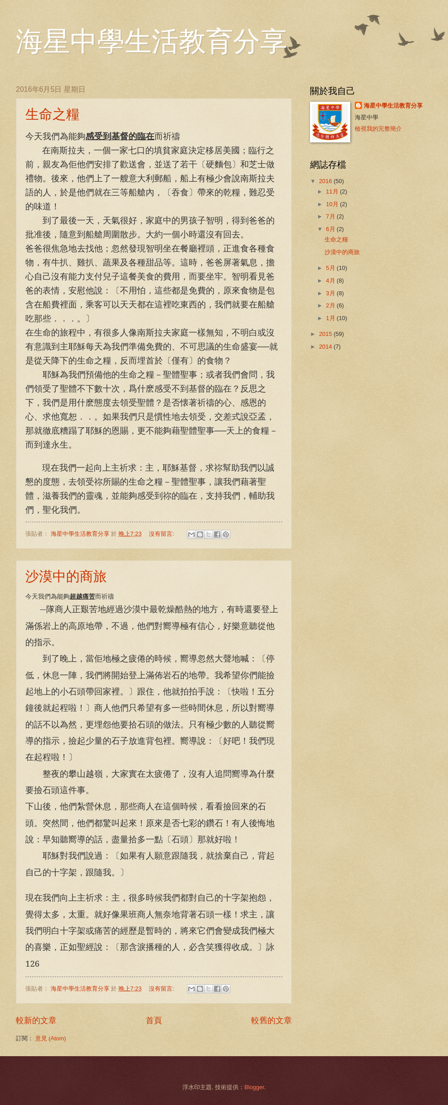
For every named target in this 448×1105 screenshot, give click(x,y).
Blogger (254, 1087)
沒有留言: (162, 533)
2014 (326, 346)
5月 (331, 267)
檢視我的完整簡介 (378, 128)
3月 (331, 293)
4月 (331, 280)
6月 (331, 229)
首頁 (154, 1020)
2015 (326, 334)
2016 (326, 181)
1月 (331, 318)
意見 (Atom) (50, 1038)
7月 (331, 216)
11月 (333, 191)
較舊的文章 (271, 1020)
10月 (333, 204)
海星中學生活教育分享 (151, 42)
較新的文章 (36, 1020)
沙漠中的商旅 (66, 576)
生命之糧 (52, 114)
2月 (331, 305)
